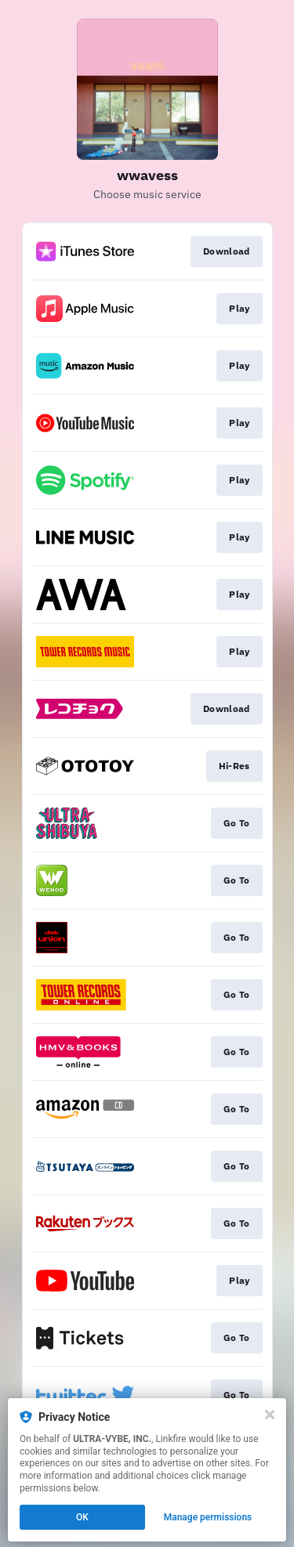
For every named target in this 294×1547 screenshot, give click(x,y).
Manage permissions (208, 1517)
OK (82, 1517)
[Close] (269, 1414)
